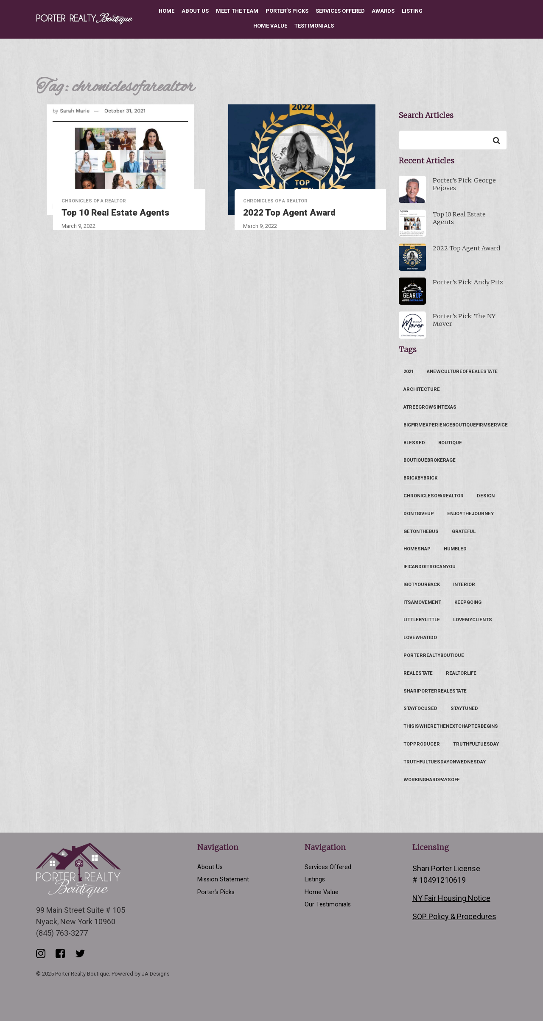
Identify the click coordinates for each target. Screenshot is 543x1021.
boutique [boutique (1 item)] (450, 443)
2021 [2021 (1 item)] (408, 371)
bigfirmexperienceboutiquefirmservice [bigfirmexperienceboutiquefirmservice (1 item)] (455, 425)
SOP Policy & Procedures (454, 916)
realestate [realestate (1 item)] (418, 673)
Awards (383, 11)
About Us (195, 11)
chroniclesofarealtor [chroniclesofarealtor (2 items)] (433, 496)
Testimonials (314, 25)
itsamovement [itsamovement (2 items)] (422, 602)
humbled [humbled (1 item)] (455, 549)
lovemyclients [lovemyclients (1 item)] (472, 620)
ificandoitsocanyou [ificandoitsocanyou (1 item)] (429, 566)
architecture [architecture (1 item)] (421, 389)
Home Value (270, 25)
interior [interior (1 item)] (464, 584)
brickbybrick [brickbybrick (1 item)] (420, 478)
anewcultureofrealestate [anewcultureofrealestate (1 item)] (462, 371)
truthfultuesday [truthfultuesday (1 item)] (476, 744)
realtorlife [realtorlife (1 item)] (461, 673)
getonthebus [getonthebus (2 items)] (421, 531)
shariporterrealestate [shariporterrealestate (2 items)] (435, 691)
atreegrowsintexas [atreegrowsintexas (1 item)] (429, 407)
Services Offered (340, 11)
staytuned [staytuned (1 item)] (464, 708)
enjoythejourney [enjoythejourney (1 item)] (470, 513)
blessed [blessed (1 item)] (414, 443)
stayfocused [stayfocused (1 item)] (420, 708)
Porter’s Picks (287, 11)
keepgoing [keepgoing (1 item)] (467, 602)
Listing (412, 11)
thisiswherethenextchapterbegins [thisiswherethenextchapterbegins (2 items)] (450, 726)
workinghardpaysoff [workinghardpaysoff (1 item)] (431, 780)
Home (166, 11)
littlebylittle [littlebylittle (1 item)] (421, 620)
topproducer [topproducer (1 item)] (421, 744)
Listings (315, 879)
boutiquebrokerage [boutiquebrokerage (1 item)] (429, 460)
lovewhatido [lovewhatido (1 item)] (420, 637)
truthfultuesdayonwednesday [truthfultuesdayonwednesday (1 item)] (444, 762)
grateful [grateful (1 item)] (464, 531)
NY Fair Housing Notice (451, 898)
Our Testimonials (328, 904)
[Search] (496, 140)
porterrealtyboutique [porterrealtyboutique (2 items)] (433, 655)
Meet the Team (237, 11)
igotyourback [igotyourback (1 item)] (421, 584)
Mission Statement (223, 879)
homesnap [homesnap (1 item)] (417, 549)
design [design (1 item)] (486, 496)
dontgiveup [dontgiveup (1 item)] (418, 513)
